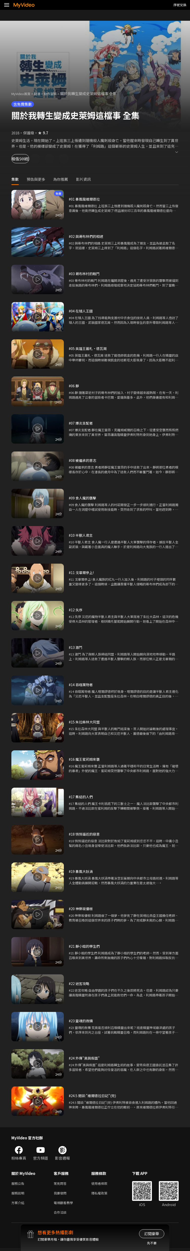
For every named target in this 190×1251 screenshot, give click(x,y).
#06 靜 (74, 385)
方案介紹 (18, 1204)
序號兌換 (179, 4)
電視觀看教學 (65, 1204)
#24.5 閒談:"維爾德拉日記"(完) (94, 1095)
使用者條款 (103, 1183)
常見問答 (61, 1183)
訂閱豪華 (151, 1233)
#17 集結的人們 (81, 796)
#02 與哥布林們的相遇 (87, 236)
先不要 (152, 1243)
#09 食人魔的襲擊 (83, 497)
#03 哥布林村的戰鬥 (85, 273)
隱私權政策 (103, 1194)
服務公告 (18, 1183)
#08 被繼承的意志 (83, 460)
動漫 (41, 93)
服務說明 (18, 1194)
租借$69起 (26, 158)
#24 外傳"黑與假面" (85, 1058)
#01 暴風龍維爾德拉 (85, 199)
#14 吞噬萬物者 (81, 684)
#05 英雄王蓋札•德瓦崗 (89, 348)
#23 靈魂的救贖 (81, 1020)
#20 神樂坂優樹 (81, 908)
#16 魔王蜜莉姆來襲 (85, 759)
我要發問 (61, 1194)
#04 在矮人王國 (81, 310)
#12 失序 (76, 609)
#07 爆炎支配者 (81, 423)
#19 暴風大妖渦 (81, 871)
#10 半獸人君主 (81, 535)
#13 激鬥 (76, 647)
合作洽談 (61, 1214)
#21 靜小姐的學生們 (85, 946)
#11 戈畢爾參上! (82, 572)
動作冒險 (55, 93)
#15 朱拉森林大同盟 (85, 721)
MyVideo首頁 (22, 93)
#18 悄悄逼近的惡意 (85, 834)
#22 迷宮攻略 (79, 983)
